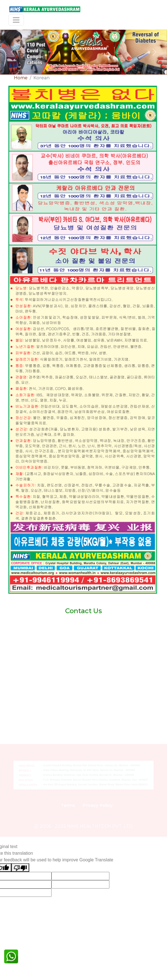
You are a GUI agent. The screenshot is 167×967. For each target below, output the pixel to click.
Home (21, 77)
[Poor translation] (20, 867)
